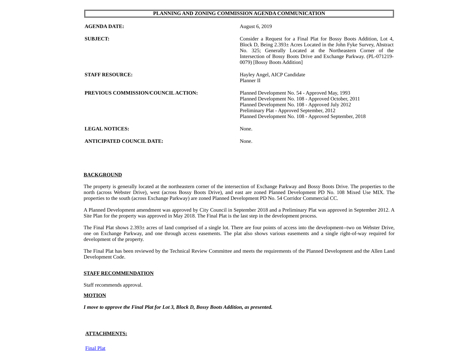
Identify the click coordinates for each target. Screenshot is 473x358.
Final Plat (95, 348)
